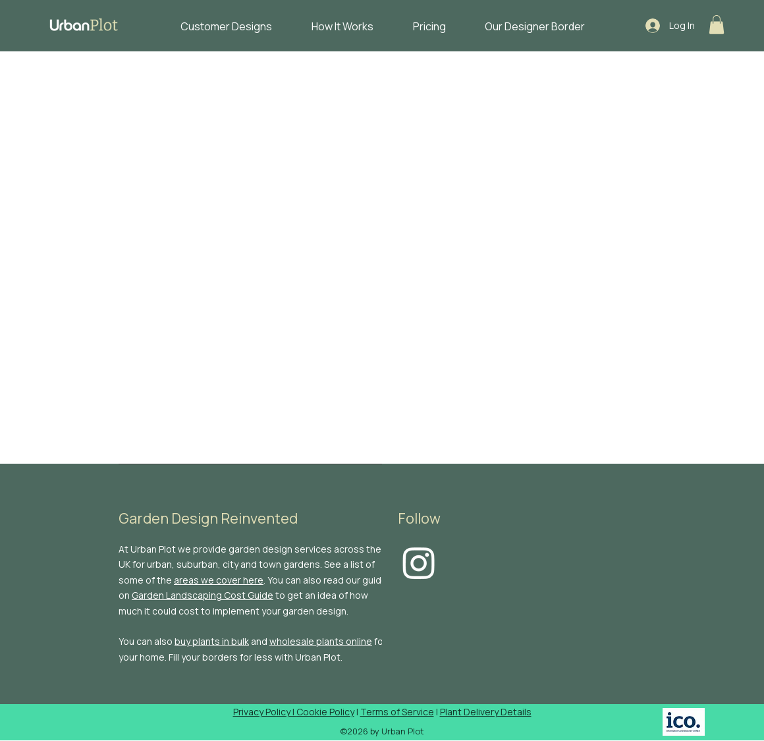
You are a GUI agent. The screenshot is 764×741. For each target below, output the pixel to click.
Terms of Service (397, 711)
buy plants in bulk (212, 641)
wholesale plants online (320, 641)
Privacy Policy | (264, 711)
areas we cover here (218, 580)
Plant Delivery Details (486, 711)
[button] (716, 24)
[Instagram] (419, 562)
